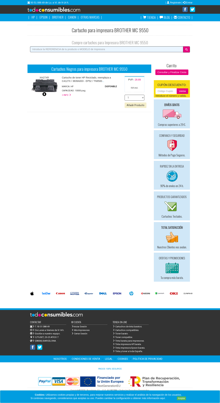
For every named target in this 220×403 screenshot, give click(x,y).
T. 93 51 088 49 (42, 326)
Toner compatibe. (123, 337)
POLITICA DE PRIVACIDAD (147, 359)
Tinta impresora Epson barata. (129, 348)
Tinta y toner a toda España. (128, 351)
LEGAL (109, 359)
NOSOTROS (60, 359)
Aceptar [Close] (181, 398)
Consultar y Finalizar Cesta (171, 72)
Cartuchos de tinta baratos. (127, 326)
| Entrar (187, 2)
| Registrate (174, 2)
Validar (182, 91)
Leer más (171, 398)
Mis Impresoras (80, 330)
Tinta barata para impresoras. (128, 341)
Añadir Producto (135, 105)
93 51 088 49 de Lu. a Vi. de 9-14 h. (49, 2)
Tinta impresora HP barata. (127, 344)
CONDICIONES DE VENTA (86, 359)
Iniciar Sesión (79, 326)
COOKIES (123, 359)
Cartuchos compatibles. (126, 330)
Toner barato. (120, 333)
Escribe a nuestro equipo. (45, 333)
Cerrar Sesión (79, 333)
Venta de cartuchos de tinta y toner (59, 10)
